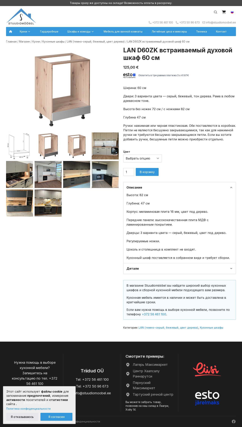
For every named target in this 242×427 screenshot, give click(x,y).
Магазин (24, 41)
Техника (201, 31)
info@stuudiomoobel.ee (92, 393)
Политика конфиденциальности (28, 408)
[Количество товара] (128, 172)
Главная (11, 41)
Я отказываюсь (22, 417)
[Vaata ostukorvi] (224, 12)
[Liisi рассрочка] (207, 369)
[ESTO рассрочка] (207, 397)
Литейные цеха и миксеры (169, 31)
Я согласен (56, 417)
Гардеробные (49, 31)
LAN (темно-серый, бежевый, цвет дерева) (96, 41)
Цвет (126, 151)
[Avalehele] (21, 16)
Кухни (36, 41)
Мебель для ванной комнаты (123, 31)
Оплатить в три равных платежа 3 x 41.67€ (156, 75)
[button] (232, 12)
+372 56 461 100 (154, 314)
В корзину (147, 172)
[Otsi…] (215, 12)
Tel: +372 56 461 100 (92, 379)
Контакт (221, 31)
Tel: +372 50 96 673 (92, 386)
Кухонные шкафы (53, 41)
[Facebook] (233, 421)
